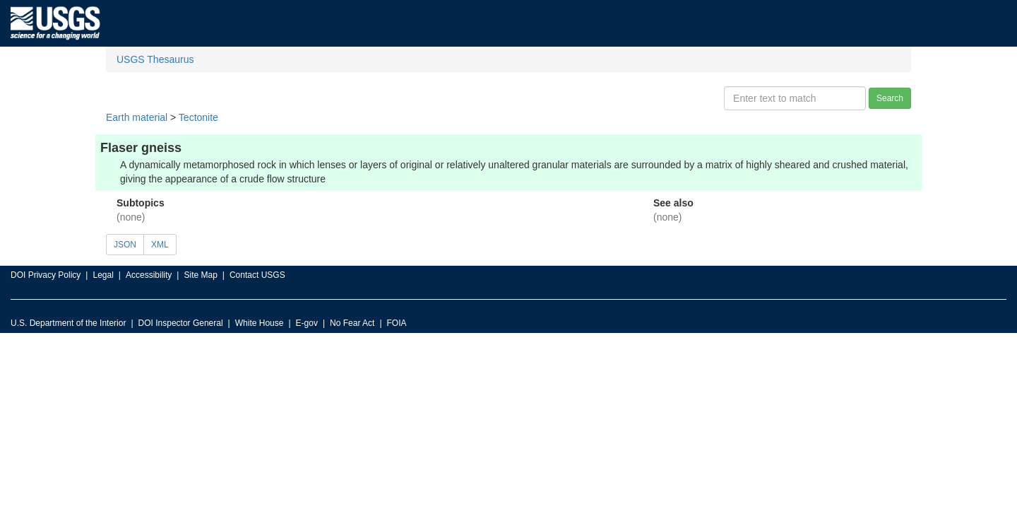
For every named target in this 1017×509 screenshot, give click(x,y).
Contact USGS (257, 275)
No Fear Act (352, 323)
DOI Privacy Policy (46, 275)
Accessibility (149, 275)
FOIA (397, 323)
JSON (125, 245)
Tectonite (198, 117)
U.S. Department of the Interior (68, 323)
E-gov (307, 323)
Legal (103, 275)
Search (889, 98)
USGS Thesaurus (155, 59)
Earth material (136, 117)
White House (259, 323)
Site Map (200, 275)
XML (160, 245)
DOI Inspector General (180, 323)
